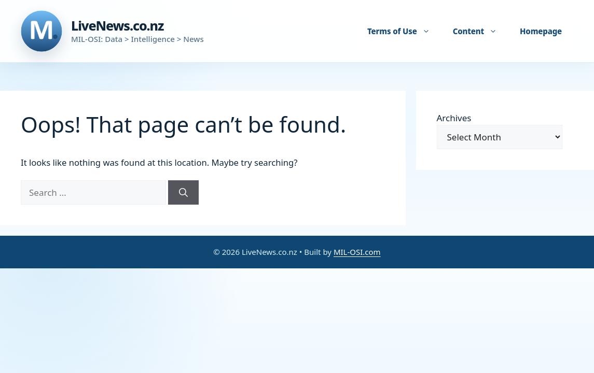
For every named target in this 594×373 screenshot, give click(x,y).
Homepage (541, 31)
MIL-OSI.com (357, 252)
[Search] (183, 192)
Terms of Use (403, 31)
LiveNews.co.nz (117, 25)
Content (480, 31)
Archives (454, 118)
